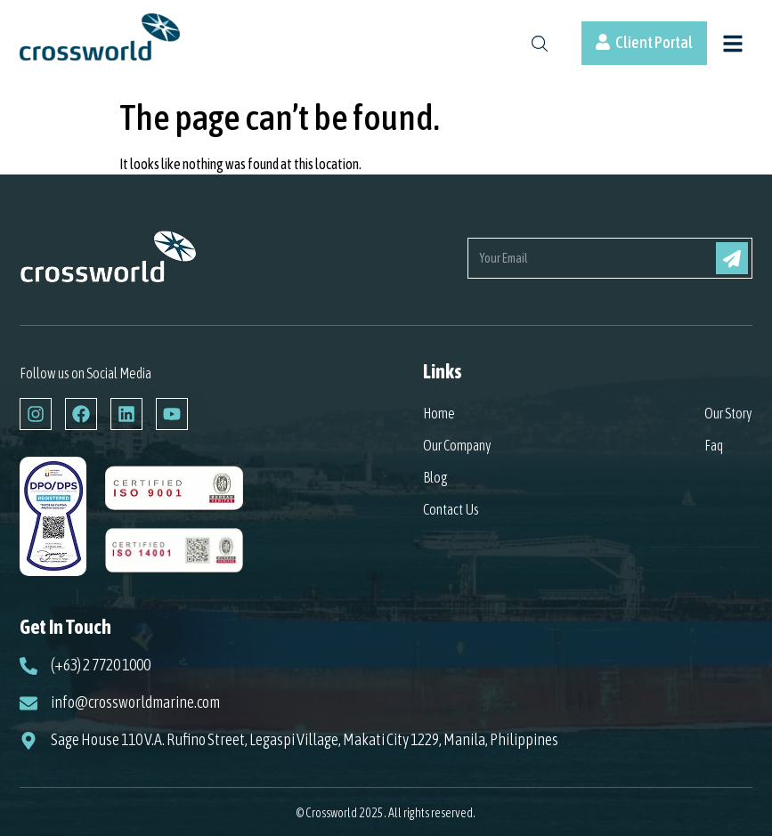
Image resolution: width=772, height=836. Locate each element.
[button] (732, 46)
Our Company (457, 445)
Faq (713, 445)
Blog (435, 477)
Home (439, 413)
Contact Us (451, 509)
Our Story (728, 413)
